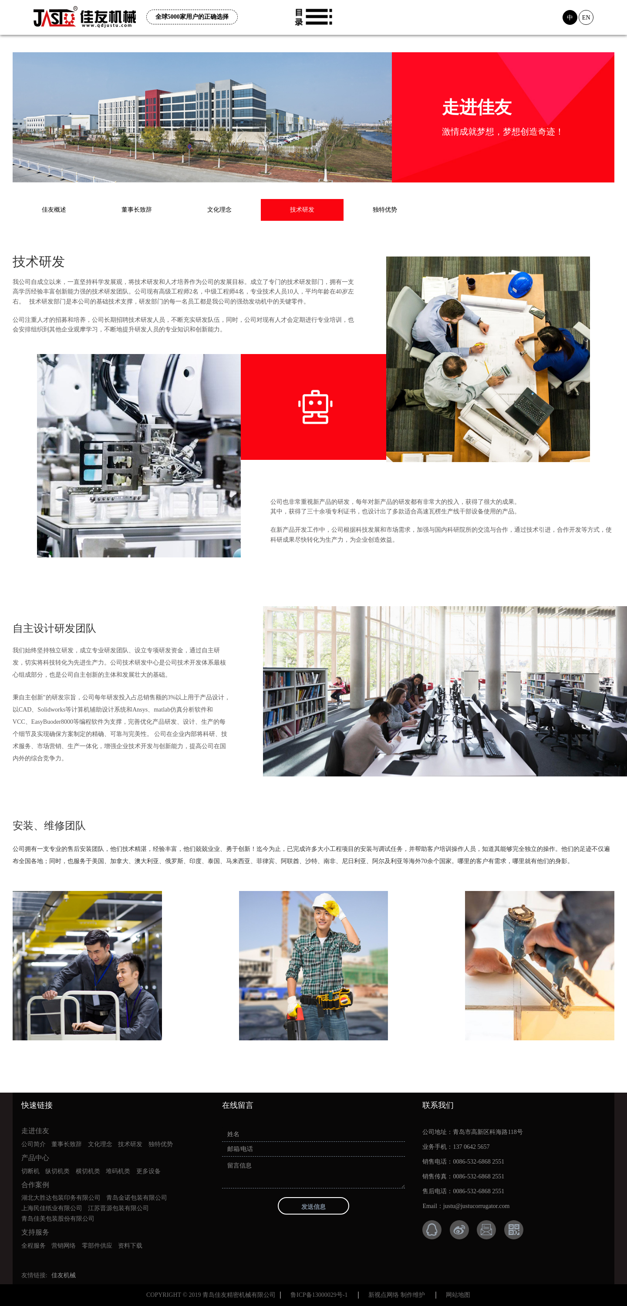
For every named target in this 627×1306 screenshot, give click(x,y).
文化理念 (219, 209)
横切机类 (88, 1171)
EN (586, 17)
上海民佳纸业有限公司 (51, 1208)
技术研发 (302, 209)
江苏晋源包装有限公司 (118, 1208)
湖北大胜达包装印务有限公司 (61, 1198)
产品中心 (35, 1157)
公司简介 (33, 1144)
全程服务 (33, 1245)
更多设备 (148, 1171)
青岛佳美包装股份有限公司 (57, 1218)
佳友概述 (54, 209)
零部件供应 (97, 1245)
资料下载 (130, 1245)
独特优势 (385, 209)
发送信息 (313, 1207)
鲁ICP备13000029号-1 (318, 1295)
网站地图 (458, 1295)
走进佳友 (35, 1130)
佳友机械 (63, 1275)
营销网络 (63, 1245)
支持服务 (35, 1232)
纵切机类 (57, 1171)
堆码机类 (118, 1171)
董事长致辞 (136, 209)
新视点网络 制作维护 (396, 1295)
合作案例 (35, 1184)
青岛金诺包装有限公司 (136, 1198)
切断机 (30, 1171)
